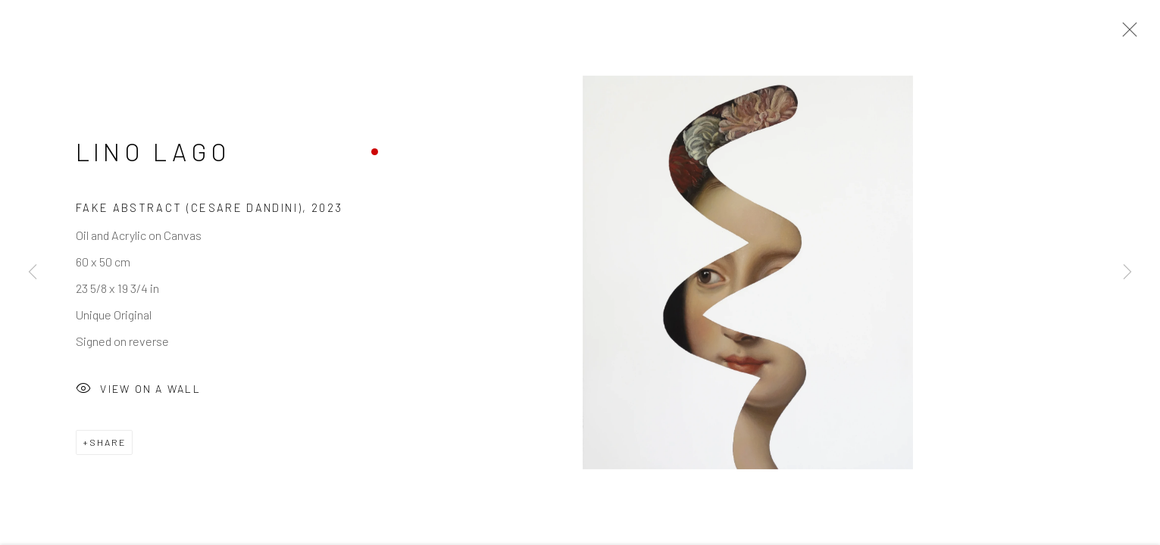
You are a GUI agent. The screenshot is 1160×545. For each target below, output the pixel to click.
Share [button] (107, 444)
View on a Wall (138, 392)
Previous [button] (32, 272)
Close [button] (1126, 34)
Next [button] (1127, 272)
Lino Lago (153, 154)
